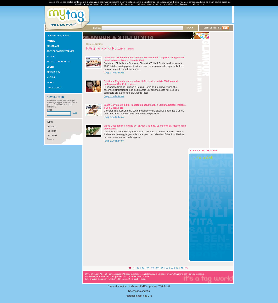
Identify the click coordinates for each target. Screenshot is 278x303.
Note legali (52, 135)
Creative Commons (174, 274)
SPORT (50, 67)
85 (138, 268)
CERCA (97, 28)
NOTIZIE (51, 41)
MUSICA (51, 77)
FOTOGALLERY (55, 87)
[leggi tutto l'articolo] (114, 72)
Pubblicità (123, 279)
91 (167, 268)
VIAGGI (50, 82)
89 (157, 268)
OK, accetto (198, 4)
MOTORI (51, 56)
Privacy (50, 139)
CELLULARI (53, 46)
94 (182, 268)
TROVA (188, 28)
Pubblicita (51, 131)
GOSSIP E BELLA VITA (58, 35)
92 (172, 268)
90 (162, 268)
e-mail (49, 110)
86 (143, 268)
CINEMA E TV (53, 72)
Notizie (99, 44)
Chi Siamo (113, 279)
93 (177, 268)
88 (152, 268)
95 (187, 268)
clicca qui (226, 2)
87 (148, 268)
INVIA (74, 113)
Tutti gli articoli (202, 157)
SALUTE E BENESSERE (59, 61)
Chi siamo (51, 126)
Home (89, 44)
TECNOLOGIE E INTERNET (60, 51)
